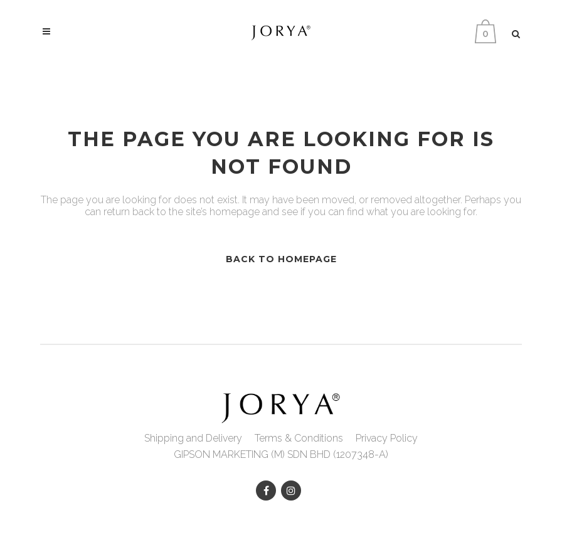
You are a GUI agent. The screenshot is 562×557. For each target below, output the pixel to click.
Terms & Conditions (299, 438)
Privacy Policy (387, 438)
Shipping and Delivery (193, 438)
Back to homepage (281, 259)
